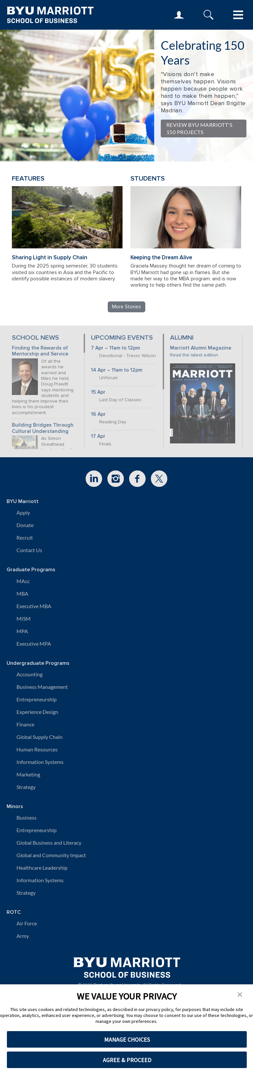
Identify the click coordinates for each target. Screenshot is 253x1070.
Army (22, 936)
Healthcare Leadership (42, 867)
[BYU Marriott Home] (126, 965)
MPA (22, 631)
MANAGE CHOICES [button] (127, 1039)
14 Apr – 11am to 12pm (116, 370)
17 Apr (98, 436)
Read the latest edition (194, 355)
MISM (23, 618)
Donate (25, 525)
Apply (23, 512)
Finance (25, 724)
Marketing (28, 774)
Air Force (26, 923)
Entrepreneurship (36, 699)
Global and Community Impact (51, 855)
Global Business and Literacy (48, 842)
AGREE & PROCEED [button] (127, 1060)
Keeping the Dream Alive (161, 257)
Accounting (29, 674)
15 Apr (98, 392)
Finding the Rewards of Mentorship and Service (40, 351)
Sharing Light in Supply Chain (49, 257)
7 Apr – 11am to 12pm (115, 348)
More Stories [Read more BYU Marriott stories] (126, 306)
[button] (240, 994)
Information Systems (40, 762)
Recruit (24, 537)
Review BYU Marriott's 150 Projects (199, 128)
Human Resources (37, 749)
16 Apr (98, 414)
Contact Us (29, 550)
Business (26, 817)
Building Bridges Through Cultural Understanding (42, 428)
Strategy (26, 787)
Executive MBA (33, 606)
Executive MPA (33, 643)
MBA (22, 593)
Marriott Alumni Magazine (200, 348)
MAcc (23, 581)
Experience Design (37, 712)
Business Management (42, 687)
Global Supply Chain (39, 737)
